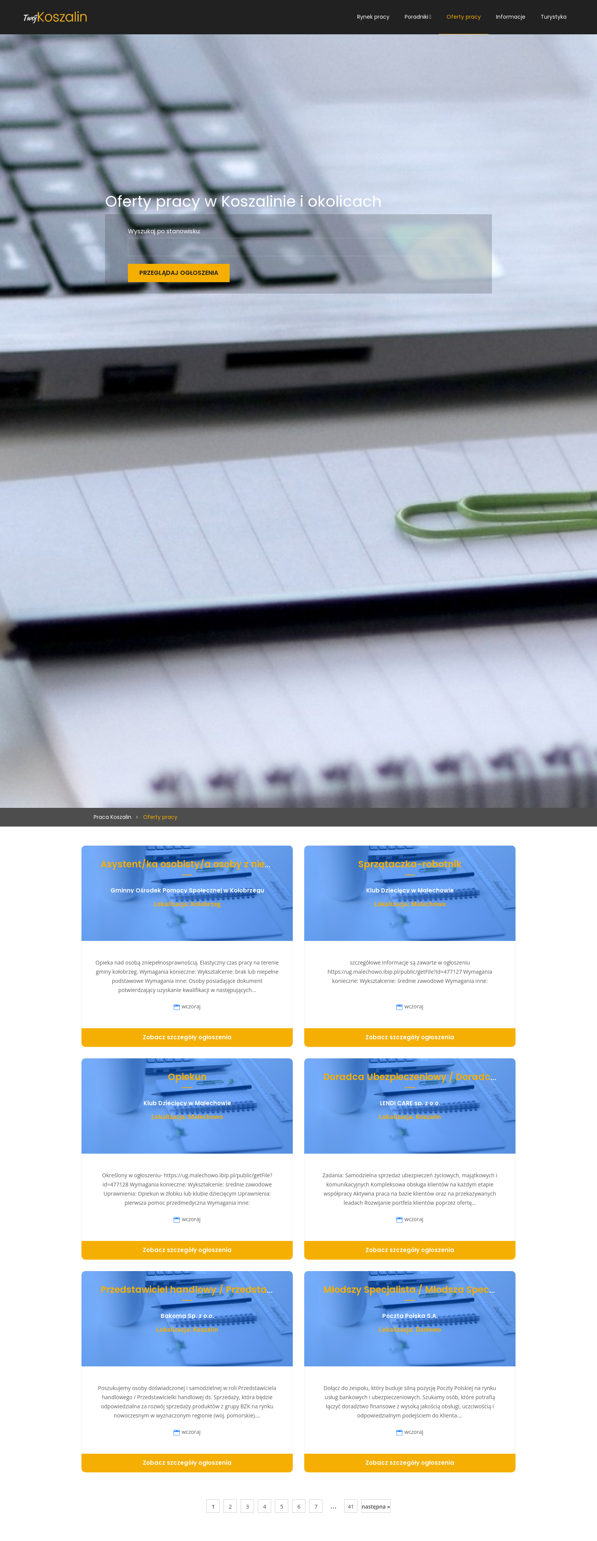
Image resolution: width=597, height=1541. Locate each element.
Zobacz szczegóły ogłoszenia (187, 1037)
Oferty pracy (464, 17)
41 (351, 1506)
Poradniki (416, 17)
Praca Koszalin (112, 817)
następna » (376, 1506)
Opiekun (187, 1077)
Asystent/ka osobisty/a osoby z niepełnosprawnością (226, 864)
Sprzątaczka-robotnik (409, 864)
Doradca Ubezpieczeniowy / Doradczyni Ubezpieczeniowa (457, 1077)
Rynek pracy (373, 17)
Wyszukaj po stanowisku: (164, 231)
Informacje (510, 17)
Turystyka (554, 17)
